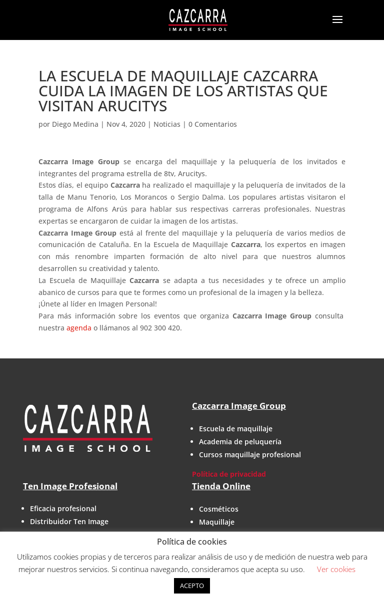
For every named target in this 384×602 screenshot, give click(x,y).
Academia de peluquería (240, 441)
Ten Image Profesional (70, 486)
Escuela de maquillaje (235, 428)
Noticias (167, 124)
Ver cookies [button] (336, 569)
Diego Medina (75, 124)
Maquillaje (216, 522)
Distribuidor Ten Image (69, 521)
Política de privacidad (229, 474)
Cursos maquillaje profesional (250, 454)
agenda (79, 327)
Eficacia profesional (63, 508)
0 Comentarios (212, 124)
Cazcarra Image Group (239, 405)
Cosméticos (218, 509)
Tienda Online (221, 486)
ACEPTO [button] (192, 585)
